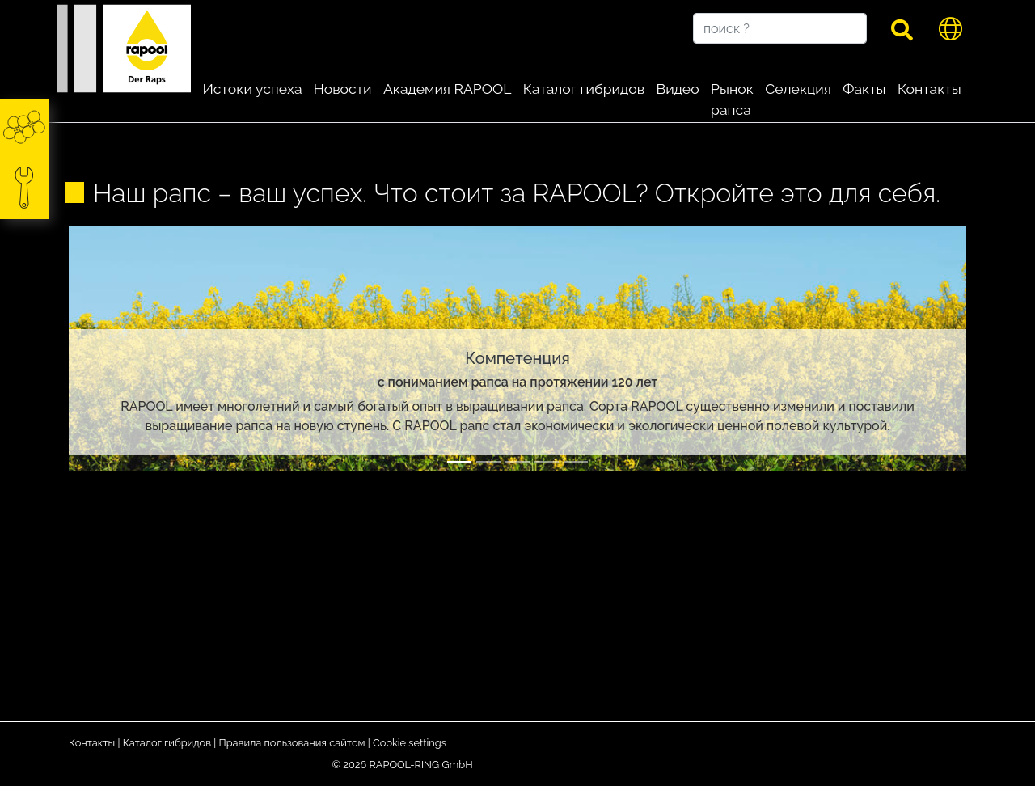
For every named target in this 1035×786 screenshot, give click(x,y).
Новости (343, 88)
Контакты (929, 88)
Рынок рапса (732, 99)
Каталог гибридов (583, 88)
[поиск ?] (780, 28)
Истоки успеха (252, 88)
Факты (864, 88)
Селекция (798, 88)
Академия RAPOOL (447, 88)
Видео (677, 88)
